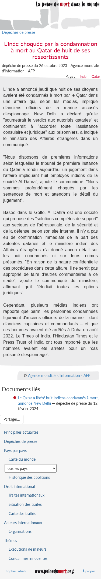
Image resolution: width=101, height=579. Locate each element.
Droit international (19, 486)
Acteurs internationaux (23, 522)
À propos (88, 571)
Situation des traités (25, 504)
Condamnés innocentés (28, 558)
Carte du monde (22, 459)
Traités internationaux (26, 495)
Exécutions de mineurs (27, 549)
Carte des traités (22, 513)
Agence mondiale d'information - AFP (59, 375)
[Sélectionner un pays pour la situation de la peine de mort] (31, 468)
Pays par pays (15, 450)
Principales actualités (21, 432)
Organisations (20, 531)
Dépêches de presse (18, 32)
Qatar (96, 76)
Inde (83, 76)
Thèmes (10, 540)
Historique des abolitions (29, 477)
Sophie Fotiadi (16, 571)
